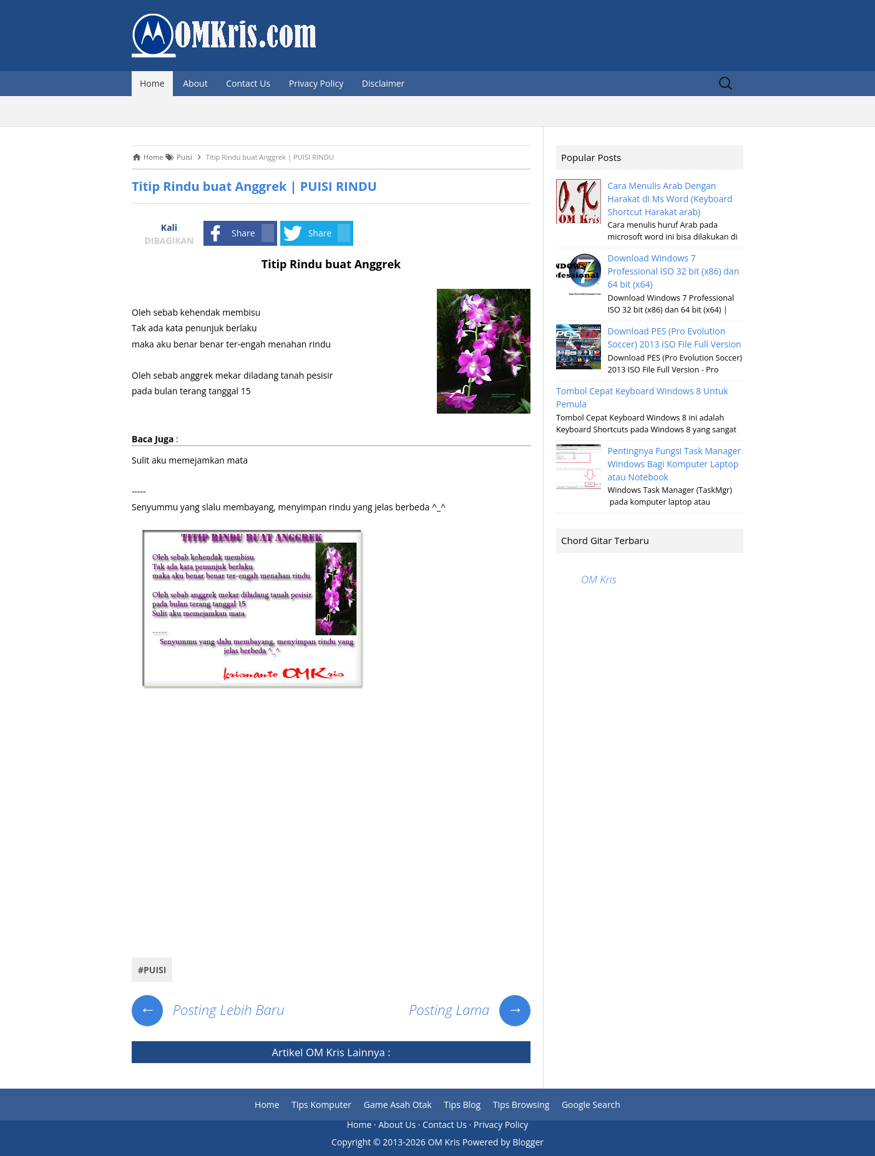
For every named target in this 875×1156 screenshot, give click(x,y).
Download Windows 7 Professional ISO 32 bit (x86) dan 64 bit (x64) (674, 271)
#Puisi (152, 970)
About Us (397, 1124)
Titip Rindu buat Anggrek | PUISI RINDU (254, 186)
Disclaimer (383, 83)
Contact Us (248, 83)
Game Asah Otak (398, 1104)
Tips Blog (462, 1104)
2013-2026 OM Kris (421, 1142)
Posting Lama (469, 1009)
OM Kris (325, 1052)
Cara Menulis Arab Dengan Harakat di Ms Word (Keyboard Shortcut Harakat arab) (670, 199)
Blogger (528, 1142)
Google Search (591, 1104)
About (195, 83)
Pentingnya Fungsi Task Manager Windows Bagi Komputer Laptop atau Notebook (674, 464)
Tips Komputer (321, 1104)
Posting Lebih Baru (208, 1009)
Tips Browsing (521, 1104)
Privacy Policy (316, 83)
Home (152, 83)
